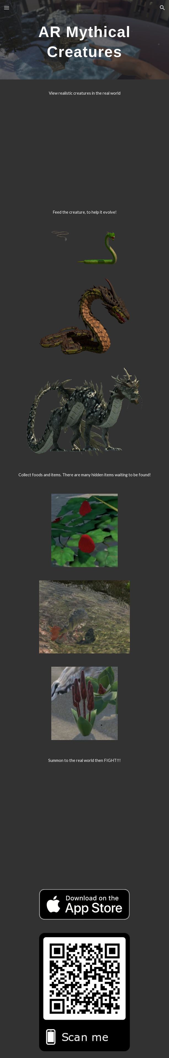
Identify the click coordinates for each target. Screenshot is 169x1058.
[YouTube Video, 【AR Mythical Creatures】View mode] (84, 147)
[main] (84, 40)
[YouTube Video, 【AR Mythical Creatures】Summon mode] (84, 822)
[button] (6, 7)
